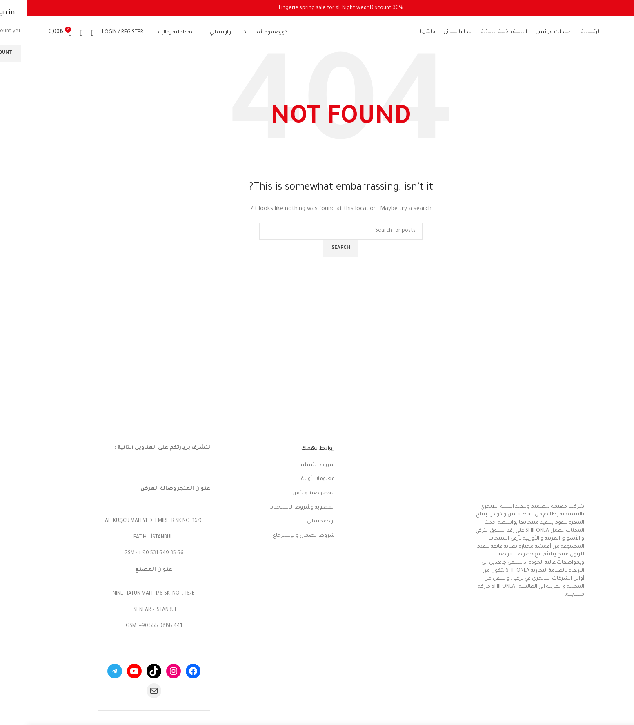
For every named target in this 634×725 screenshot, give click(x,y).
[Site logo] (314, 33)
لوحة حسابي (294, 521)
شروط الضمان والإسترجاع (277, 536)
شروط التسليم (290, 465)
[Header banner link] (314, 8)
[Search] (65, 33)
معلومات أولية (291, 479)
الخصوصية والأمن (286, 493)
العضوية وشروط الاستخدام (275, 508)
